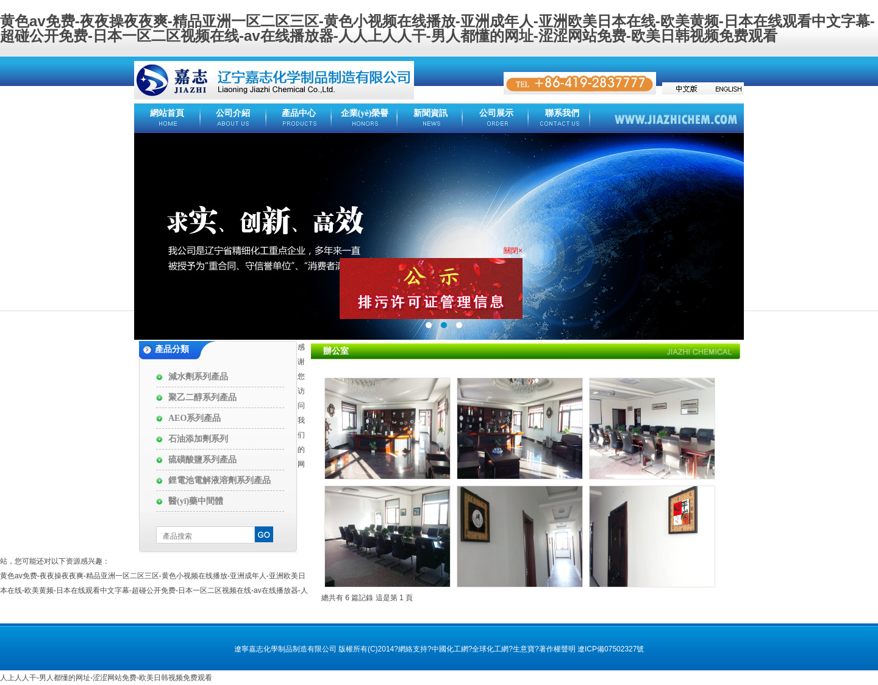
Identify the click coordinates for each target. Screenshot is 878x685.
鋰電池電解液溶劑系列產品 (219, 480)
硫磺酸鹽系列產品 (202, 459)
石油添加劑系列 (198, 438)
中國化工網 (450, 649)
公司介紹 (233, 113)
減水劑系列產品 (198, 376)
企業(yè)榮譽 (365, 113)
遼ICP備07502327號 (610, 649)
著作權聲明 (557, 649)
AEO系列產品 (194, 418)
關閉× (511, 249)
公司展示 (496, 113)
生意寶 (524, 649)
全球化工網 (490, 649)
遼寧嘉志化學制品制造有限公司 (285, 649)
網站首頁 (167, 113)
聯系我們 (562, 113)
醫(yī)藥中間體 (195, 501)
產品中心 (299, 113)
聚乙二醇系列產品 (202, 397)
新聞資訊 (430, 113)
